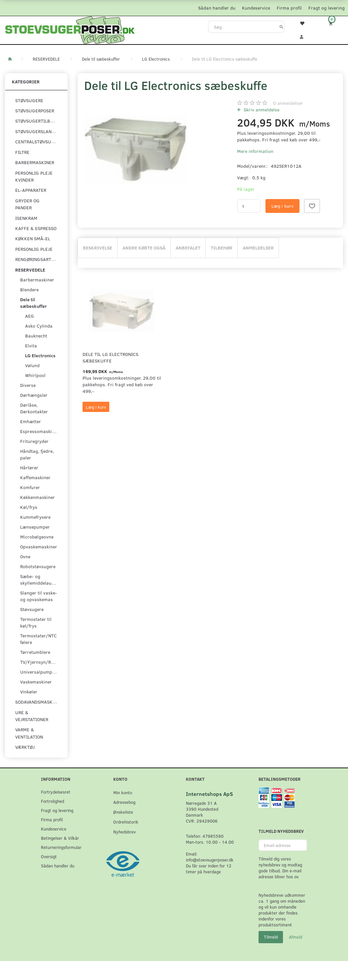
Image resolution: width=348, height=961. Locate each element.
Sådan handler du (216, 8)
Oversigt (49, 856)
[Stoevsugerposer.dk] (70, 29)
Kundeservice (256, 8)
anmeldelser (288, 103)
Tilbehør (221, 248)
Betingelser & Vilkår (60, 838)
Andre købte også (143, 248)
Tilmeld (271, 937)
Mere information (255, 151)
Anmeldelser (258, 248)
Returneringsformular (61, 847)
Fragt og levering (326, 8)
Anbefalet (188, 248)
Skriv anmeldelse (260, 109)
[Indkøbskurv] (333, 23)
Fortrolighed (52, 801)
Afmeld (295, 937)
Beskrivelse (97, 248)
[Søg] (281, 26)
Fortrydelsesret (55, 792)
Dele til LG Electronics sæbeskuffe (110, 357)
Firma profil (289, 8)
